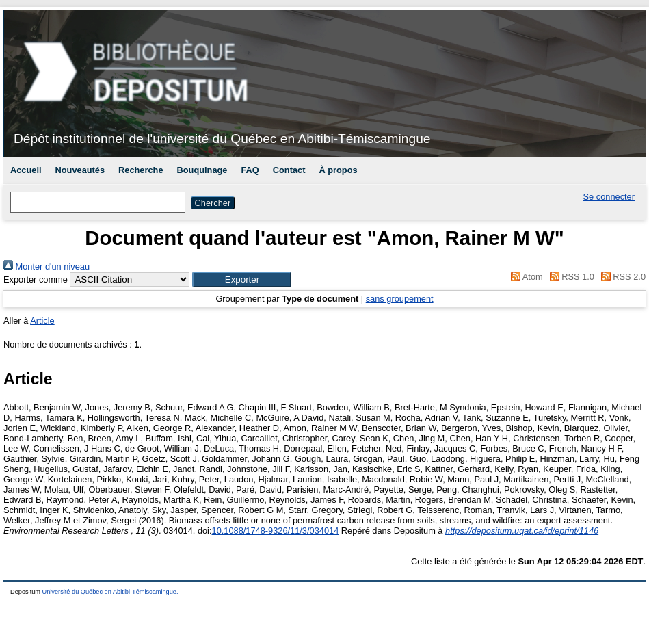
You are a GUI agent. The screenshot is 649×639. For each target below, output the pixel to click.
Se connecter (609, 197)
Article (42, 320)
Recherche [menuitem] (140, 170)
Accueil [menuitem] (26, 170)
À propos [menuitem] (338, 170)
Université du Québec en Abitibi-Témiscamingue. (110, 591)
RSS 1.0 (569, 277)
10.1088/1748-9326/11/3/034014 (275, 530)
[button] (241, 279)
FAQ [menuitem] (250, 170)
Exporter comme (35, 279)
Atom (525, 277)
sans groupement (400, 299)
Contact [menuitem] (289, 170)
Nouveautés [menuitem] (80, 170)
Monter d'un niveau (46, 266)
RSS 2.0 (621, 277)
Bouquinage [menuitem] (202, 170)
